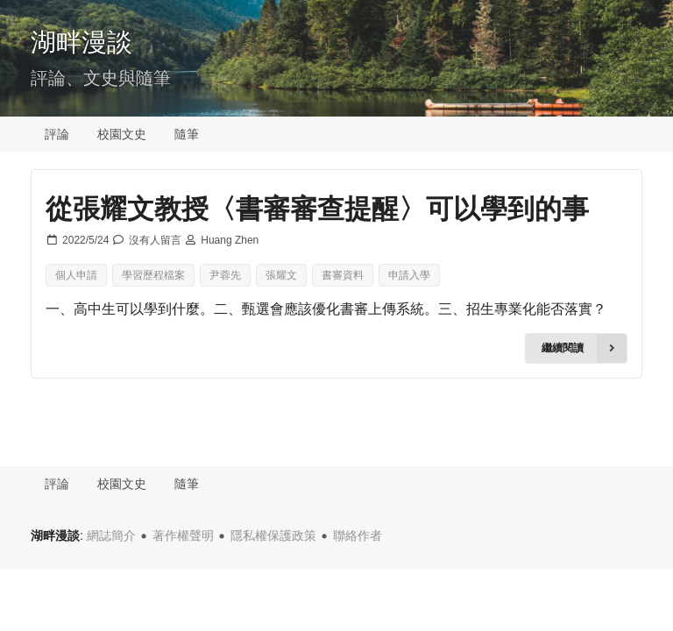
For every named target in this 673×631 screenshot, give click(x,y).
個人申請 (76, 275)
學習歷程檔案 (153, 275)
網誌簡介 (111, 535)
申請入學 (409, 275)
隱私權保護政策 (273, 535)
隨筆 (186, 134)
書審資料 (343, 275)
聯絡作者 (357, 535)
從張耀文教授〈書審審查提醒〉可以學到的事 (317, 208)
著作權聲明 (183, 535)
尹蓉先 (225, 275)
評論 (57, 134)
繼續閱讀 (584, 348)
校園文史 (121, 134)
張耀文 (281, 275)
